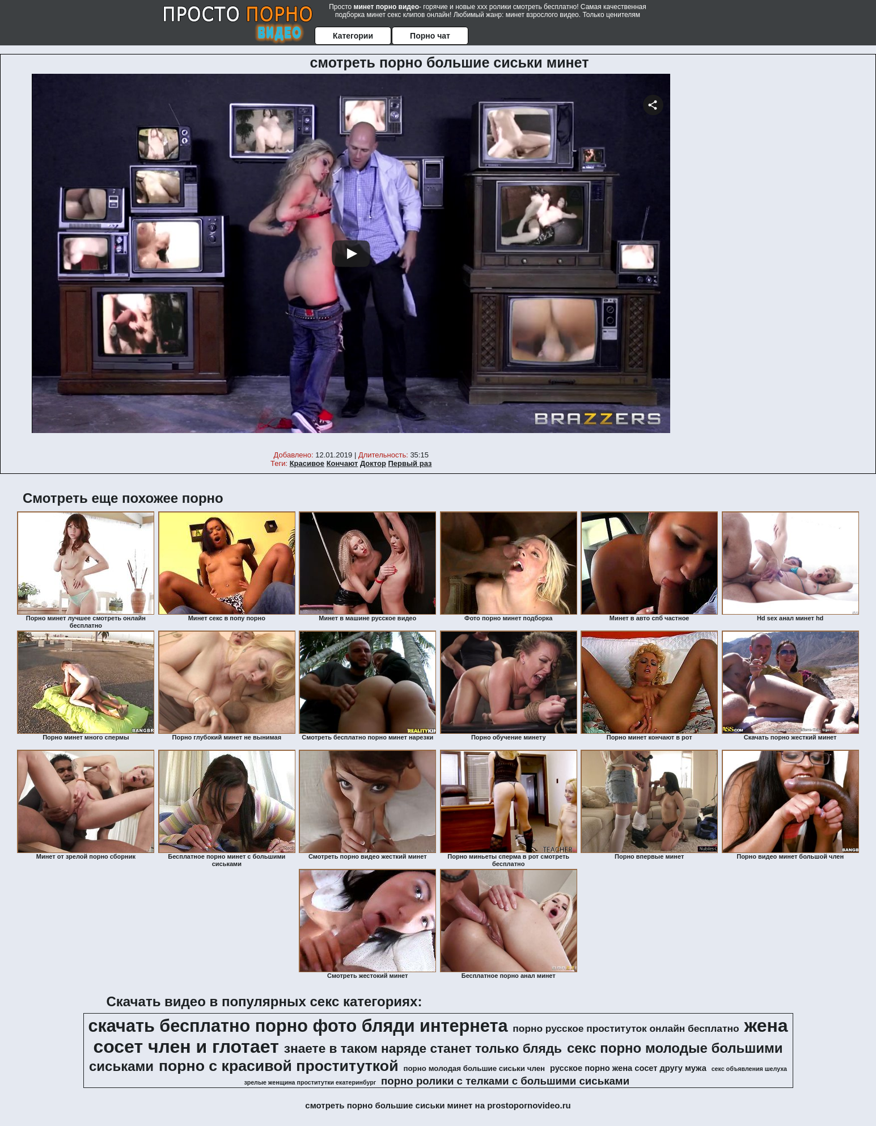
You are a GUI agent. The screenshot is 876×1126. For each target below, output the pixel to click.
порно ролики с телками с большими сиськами (505, 1081)
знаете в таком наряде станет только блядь (423, 1048)
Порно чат (430, 35)
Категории (353, 35)
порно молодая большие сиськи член (474, 1068)
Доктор (373, 463)
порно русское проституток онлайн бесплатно (626, 1028)
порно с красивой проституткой (279, 1065)
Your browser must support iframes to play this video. (351, 260)
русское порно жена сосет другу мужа (628, 1068)
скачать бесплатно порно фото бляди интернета (297, 1025)
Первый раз (410, 463)
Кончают (342, 463)
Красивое (307, 463)
